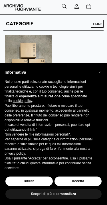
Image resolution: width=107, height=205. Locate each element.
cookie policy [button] (22, 101)
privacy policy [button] (15, 153)
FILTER (97, 24)
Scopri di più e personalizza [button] (53, 194)
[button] (99, 72)
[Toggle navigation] (99, 7)
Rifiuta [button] (29, 181)
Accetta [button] (78, 181)
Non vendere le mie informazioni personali (36, 134)
